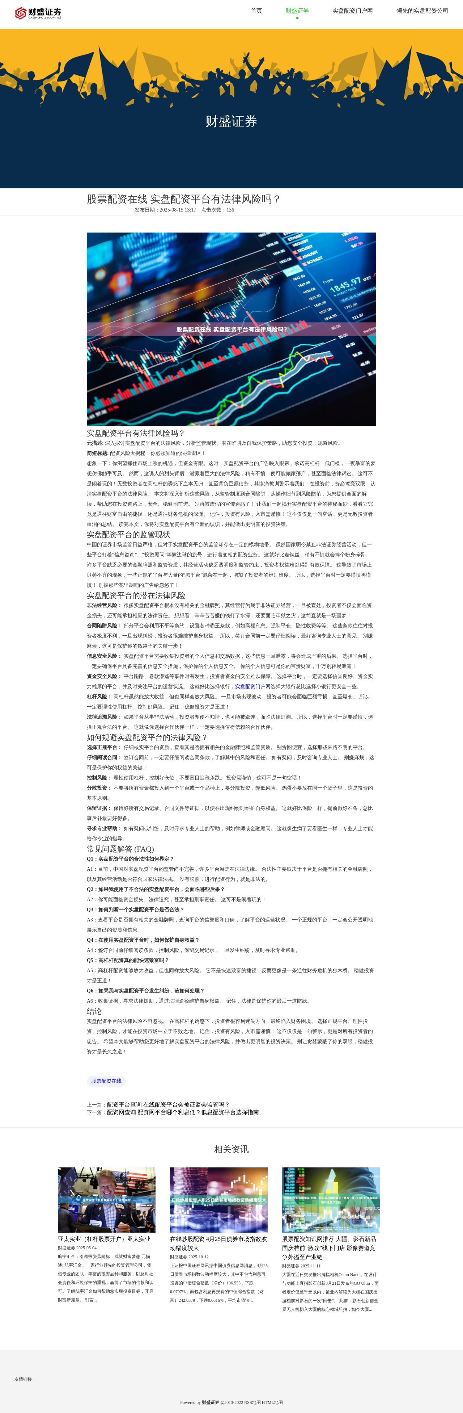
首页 (256, 11)
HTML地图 (272, 1402)
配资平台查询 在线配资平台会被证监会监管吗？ (168, 1104)
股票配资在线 (106, 1081)
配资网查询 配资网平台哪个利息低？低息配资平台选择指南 (183, 1112)
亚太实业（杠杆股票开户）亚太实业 (104, 1239)
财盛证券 (297, 11)
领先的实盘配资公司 (422, 11)
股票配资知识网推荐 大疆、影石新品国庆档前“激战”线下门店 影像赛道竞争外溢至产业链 (329, 1248)
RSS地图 (252, 1402)
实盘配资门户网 (352, 11)
